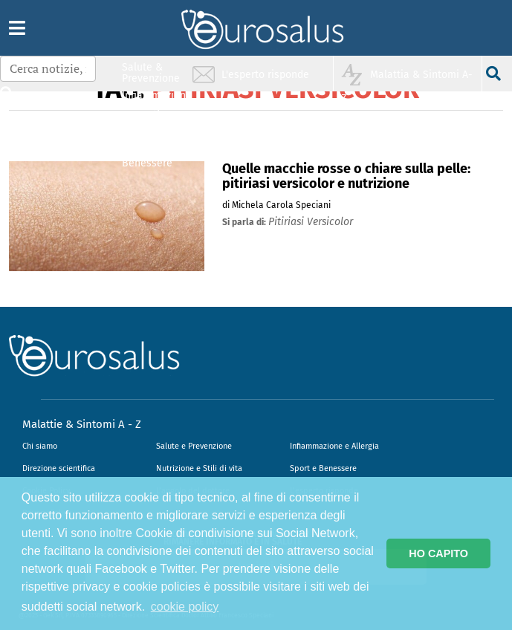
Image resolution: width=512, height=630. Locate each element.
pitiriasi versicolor (310, 221)
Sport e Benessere (323, 468)
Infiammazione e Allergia (334, 446)
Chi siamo (39, 446)
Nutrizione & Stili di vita (151, 128)
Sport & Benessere (147, 157)
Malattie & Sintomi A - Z (81, 424)
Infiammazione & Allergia (155, 100)
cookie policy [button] (185, 606)
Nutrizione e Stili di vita (199, 468)
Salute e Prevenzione (194, 446)
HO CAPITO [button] (438, 553)
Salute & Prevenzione (151, 72)
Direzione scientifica (58, 468)
